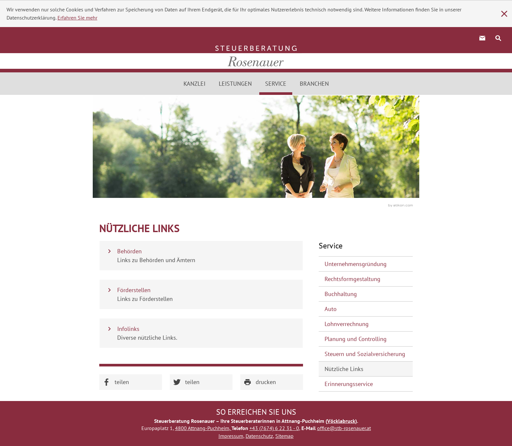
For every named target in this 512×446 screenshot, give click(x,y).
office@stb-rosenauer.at (344, 428)
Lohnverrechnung (347, 324)
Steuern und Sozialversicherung (365, 354)
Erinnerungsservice (349, 384)
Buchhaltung (341, 294)
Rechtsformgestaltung (352, 279)
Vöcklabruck (341, 421)
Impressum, (231, 436)
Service (275, 83)
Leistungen (235, 83)
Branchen (314, 83)
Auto (331, 309)
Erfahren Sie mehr (77, 17)
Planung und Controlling (356, 339)
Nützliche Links (344, 369)
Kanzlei (194, 83)
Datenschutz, (260, 436)
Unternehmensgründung (356, 264)
